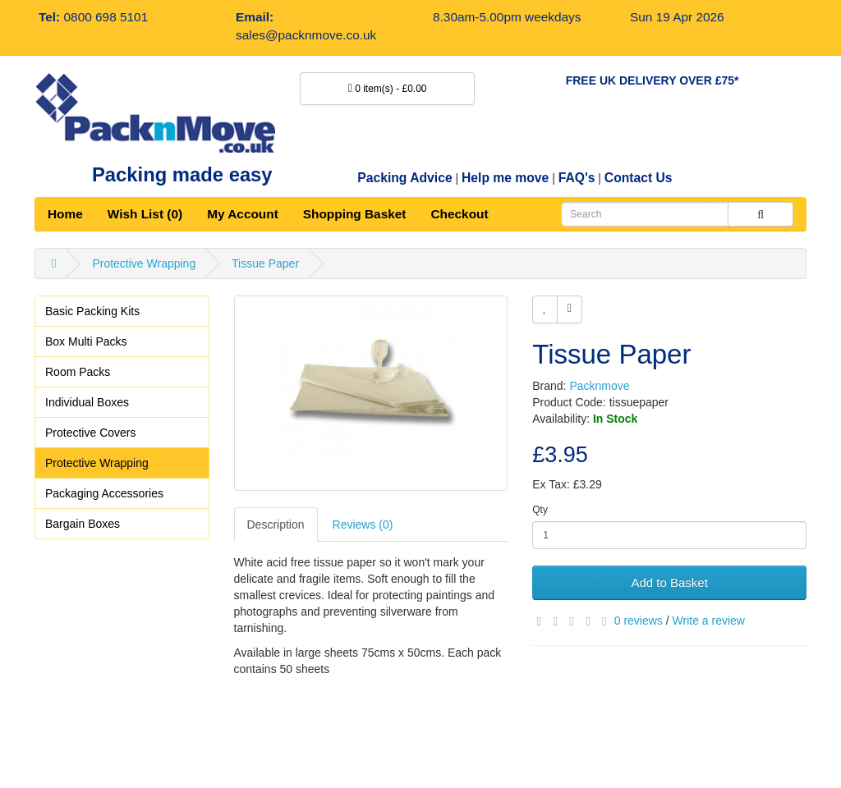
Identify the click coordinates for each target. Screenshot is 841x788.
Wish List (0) (145, 214)
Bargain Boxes (82, 523)
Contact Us (638, 178)
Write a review (709, 620)
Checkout (459, 214)
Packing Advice (404, 178)
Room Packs (77, 371)
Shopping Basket (355, 214)
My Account (242, 214)
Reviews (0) (363, 524)
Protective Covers (90, 432)
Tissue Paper (265, 263)
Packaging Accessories (104, 493)
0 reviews (638, 620)
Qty (540, 509)
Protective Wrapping (143, 263)
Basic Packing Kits (92, 311)
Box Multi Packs (86, 341)
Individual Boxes (87, 402)
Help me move (505, 178)
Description (276, 524)
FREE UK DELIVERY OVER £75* (652, 80)
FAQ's (576, 178)
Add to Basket (669, 582)
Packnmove (599, 385)
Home (65, 214)
